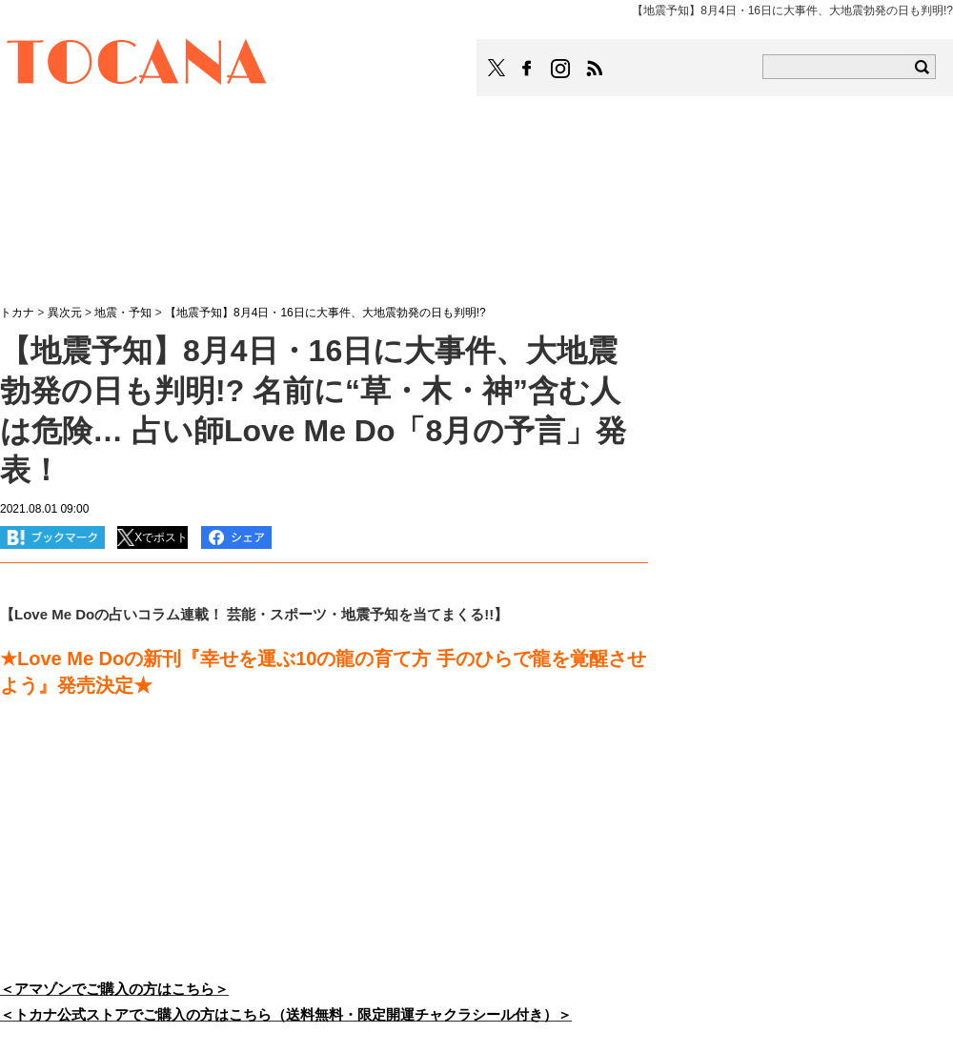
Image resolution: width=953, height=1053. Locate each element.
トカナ (17, 312)
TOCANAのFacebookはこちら (527, 68)
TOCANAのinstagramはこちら (561, 68)
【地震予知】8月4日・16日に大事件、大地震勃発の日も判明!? (325, 312)
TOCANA (137, 65)
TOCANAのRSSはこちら (594, 68)
